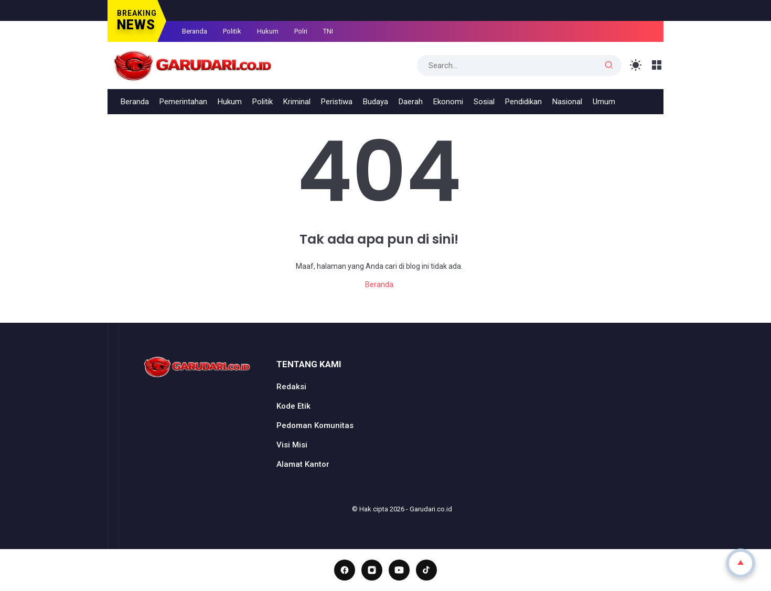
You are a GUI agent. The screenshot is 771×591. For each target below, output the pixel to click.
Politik (232, 31)
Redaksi (291, 386)
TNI (328, 31)
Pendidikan (523, 101)
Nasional (567, 101)
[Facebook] (344, 570)
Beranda (194, 31)
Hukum (268, 31)
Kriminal (296, 101)
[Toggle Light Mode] (635, 65)
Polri (300, 31)
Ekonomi (448, 101)
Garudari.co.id (431, 509)
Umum (604, 101)
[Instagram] (371, 570)
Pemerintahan (183, 101)
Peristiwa (336, 101)
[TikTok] (426, 570)
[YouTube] (399, 570)
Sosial (484, 101)
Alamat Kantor (302, 464)
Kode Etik (293, 406)
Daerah (411, 101)
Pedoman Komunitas (315, 425)
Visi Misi (291, 445)
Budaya (375, 101)
